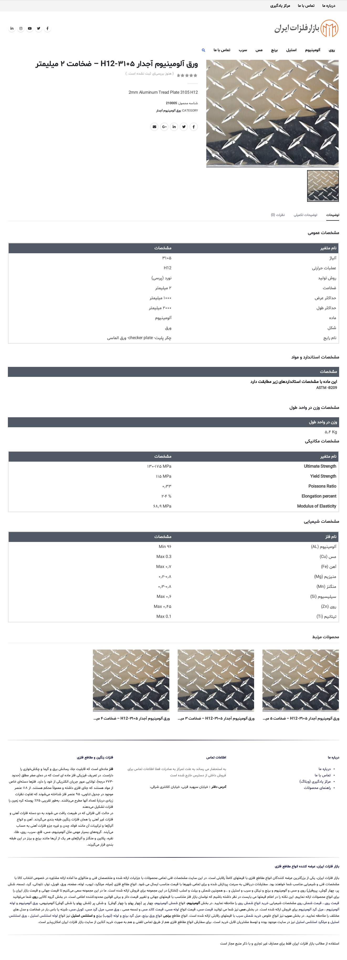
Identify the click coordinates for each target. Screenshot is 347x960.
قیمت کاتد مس (152, 909)
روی (332, 50)
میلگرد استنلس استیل (311, 922)
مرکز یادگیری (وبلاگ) (315, 781)
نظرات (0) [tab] (278, 215)
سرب (243, 50)
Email (154, 127)
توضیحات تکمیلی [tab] (305, 215)
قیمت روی (332, 903)
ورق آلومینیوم (28, 903)
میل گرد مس (95, 909)
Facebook (194, 127)
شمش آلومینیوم (166, 903)
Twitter (184, 127)
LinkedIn (174, 127)
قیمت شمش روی (309, 903)
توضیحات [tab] (332, 215)
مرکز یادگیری (280, 6)
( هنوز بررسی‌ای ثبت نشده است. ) (149, 73)
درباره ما (328, 6)
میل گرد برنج (131, 916)
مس (259, 50)
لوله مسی (172, 909)
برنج (274, 50)
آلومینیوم (312, 50)
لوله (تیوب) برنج (107, 916)
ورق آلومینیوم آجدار (168, 111)
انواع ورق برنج (152, 916)
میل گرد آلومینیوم (311, 909)
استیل (291, 50)
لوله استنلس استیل (44, 916)
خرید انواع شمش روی (253, 903)
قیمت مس (205, 909)
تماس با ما (306, 6)
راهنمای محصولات (317, 787)
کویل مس (77, 909)
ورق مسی (112, 909)
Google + (164, 127)
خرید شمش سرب (248, 916)
